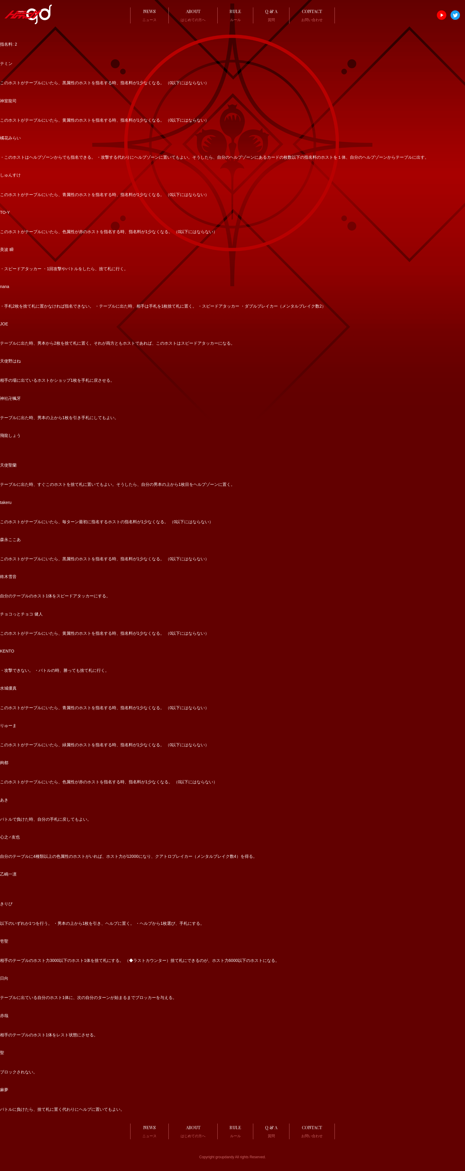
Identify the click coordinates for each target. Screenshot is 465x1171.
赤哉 (4, 1015)
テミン (6, 63)
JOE (4, 324)
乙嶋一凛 (8, 874)
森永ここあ (10, 539)
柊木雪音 (8, 576)
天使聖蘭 (8, 465)
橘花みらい (10, 138)
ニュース (149, 14)
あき (4, 800)
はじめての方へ (193, 14)
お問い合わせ (312, 14)
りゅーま (8, 725)
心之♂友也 (10, 837)
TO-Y (5, 212)
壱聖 (4, 941)
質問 (271, 14)
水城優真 (8, 688)
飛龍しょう (10, 435)
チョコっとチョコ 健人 (21, 614)
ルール (235, 14)
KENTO (7, 651)
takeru (6, 502)
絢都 (4, 762)
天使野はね (10, 361)
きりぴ (6, 903)
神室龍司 (8, 100)
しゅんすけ (10, 175)
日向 (4, 978)
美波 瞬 (7, 249)
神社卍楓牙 (10, 398)
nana (4, 286)
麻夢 (4, 1089)
